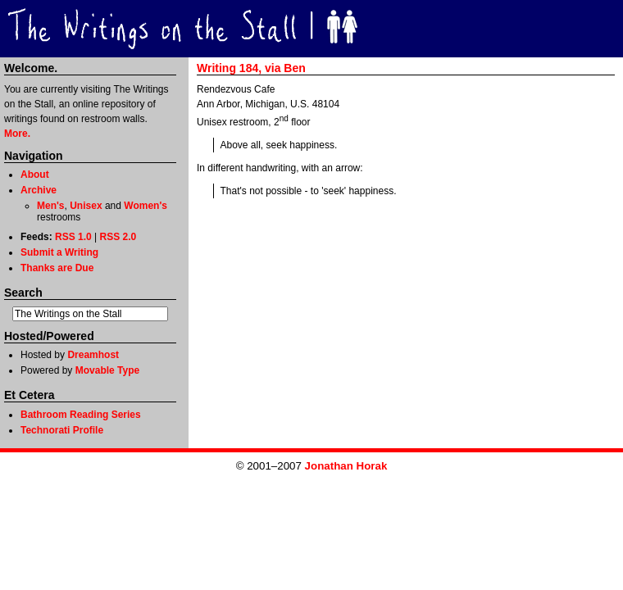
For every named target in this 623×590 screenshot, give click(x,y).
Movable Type (107, 370)
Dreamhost (93, 355)
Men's (51, 205)
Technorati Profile (61, 430)
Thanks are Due (56, 268)
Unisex (86, 205)
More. (17, 133)
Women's (145, 205)
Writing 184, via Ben (251, 68)
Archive (38, 190)
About (34, 174)
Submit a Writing (59, 252)
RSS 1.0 (73, 237)
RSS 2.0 (118, 237)
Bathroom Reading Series (80, 414)
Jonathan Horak (346, 466)
